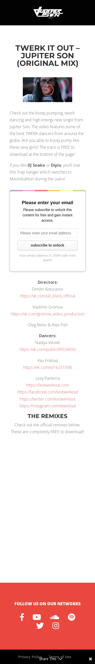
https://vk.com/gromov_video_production (47, 314)
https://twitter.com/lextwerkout (47, 399)
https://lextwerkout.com (47, 385)
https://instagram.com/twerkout (48, 406)
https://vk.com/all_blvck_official (47, 296)
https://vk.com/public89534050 (48, 349)
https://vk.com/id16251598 (47, 367)
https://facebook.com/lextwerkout (47, 392)
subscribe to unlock (47, 245)
